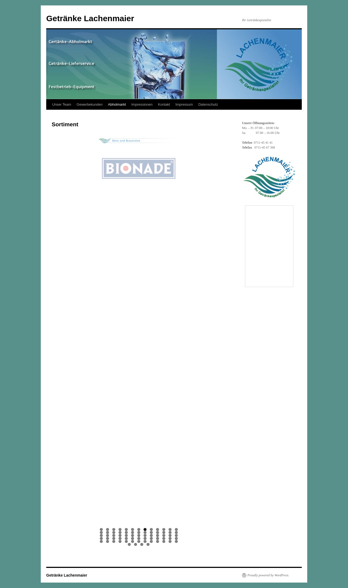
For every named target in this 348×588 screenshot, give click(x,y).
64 (170, 541)
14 (101, 532)
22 (151, 532)
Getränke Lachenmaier (90, 18)
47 (145, 538)
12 (170, 529)
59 (138, 541)
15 (107, 532)
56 (120, 541)
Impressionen (142, 104)
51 (170, 538)
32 (132, 535)
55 (113, 541)
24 (163, 532)
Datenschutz (208, 104)
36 (157, 535)
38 (170, 535)
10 (157, 529)
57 (126, 541)
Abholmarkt (117, 104)
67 (135, 544)
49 (157, 538)
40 (101, 538)
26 (176, 532)
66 (129, 544)
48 (151, 538)
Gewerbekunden (89, 104)
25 (170, 532)
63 (163, 541)
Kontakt (164, 104)
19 (132, 532)
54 (107, 541)
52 (176, 538)
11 (163, 529)
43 (120, 538)
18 (126, 532)
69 (148, 544)
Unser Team (61, 104)
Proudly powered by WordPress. (268, 575)
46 (138, 538)
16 (113, 532)
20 (138, 532)
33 (138, 535)
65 (176, 541)
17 (120, 532)
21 (145, 532)
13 (176, 529)
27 (101, 535)
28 (107, 535)
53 (101, 541)
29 (113, 535)
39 (176, 535)
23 (157, 532)
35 (151, 535)
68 (141, 544)
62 (157, 541)
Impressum (184, 104)
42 (113, 538)
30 (120, 535)
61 (151, 541)
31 (126, 535)
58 (132, 541)
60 (145, 541)
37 (163, 535)
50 (163, 538)
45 (132, 538)
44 (126, 538)
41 (107, 538)
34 (145, 535)
